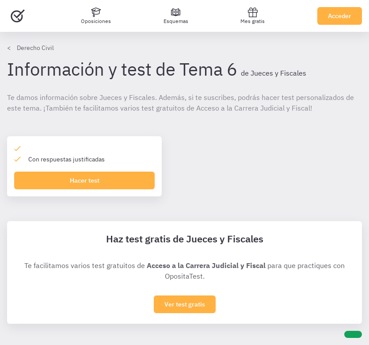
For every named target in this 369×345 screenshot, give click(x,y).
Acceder (339, 16)
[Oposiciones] (96, 16)
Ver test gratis (184, 304)
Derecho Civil (35, 48)
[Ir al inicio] (17, 16)
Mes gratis (252, 15)
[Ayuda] (353, 334)
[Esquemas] (176, 16)
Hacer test (84, 180)
